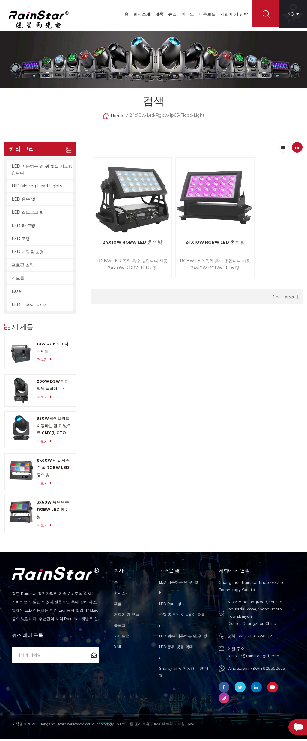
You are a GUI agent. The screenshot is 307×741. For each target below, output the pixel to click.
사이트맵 (122, 638)
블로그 (120, 627)
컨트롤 (18, 280)
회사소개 (140, 13)
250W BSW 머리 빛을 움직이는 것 (53, 387)
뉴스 (170, 13)
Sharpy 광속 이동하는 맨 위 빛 (183, 674)
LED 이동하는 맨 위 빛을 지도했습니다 (42, 171)
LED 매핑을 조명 (28, 253)
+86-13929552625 (267, 670)
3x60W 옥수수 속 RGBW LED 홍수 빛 (53, 511)
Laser (17, 293)
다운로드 (205, 13)
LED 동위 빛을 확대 (176, 649)
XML (118, 649)
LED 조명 (21, 240)
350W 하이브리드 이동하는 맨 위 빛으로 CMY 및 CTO (54, 427)
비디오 (186, 13)
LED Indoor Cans (29, 306)
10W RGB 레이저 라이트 (52, 349)
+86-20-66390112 (255, 638)
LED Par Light (171, 606)
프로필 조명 (23, 266)
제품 (157, 13)
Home (112, 118)
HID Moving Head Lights (37, 187)
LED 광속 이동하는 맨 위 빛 (183, 638)
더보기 (46, 361)
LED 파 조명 (23, 227)
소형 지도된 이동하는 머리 (182, 616)
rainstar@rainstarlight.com (253, 658)
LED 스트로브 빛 (28, 214)
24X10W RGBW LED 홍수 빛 (126, 235)
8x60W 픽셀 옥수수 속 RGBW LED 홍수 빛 (53, 469)
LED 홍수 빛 (23, 201)
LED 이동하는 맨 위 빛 (178, 584)
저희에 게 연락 (232, 13)
